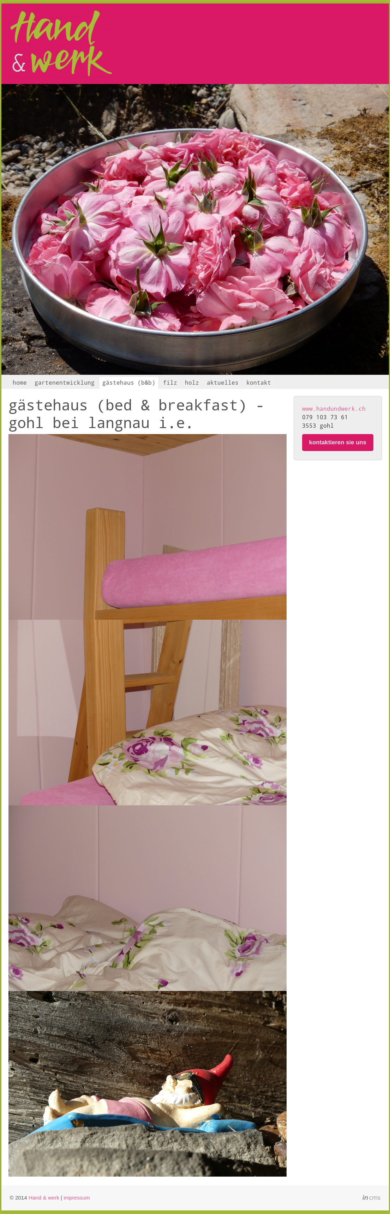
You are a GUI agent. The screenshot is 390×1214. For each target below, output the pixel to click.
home (20, 382)
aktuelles (223, 382)
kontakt (258, 382)
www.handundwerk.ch (334, 408)
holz (192, 382)
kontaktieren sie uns (337, 442)
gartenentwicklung (65, 382)
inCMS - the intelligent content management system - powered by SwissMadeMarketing (371, 1198)
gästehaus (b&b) (128, 382)
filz (170, 382)
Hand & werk (44, 1198)
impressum (77, 1198)
